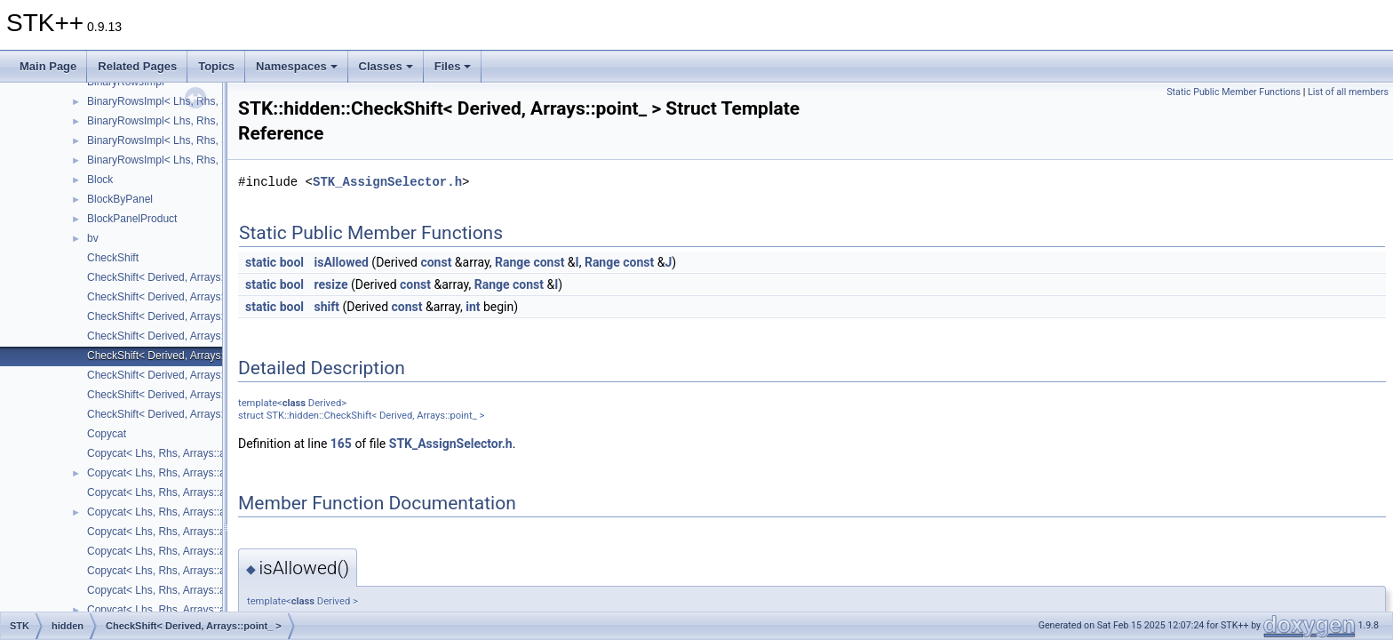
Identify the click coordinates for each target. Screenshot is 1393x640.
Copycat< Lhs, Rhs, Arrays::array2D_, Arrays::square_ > (220, 551)
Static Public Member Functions (1233, 92)
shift (327, 307)
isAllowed (341, 262)
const (435, 262)
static (260, 262)
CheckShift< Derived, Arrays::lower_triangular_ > (202, 316)
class (294, 403)
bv (93, 238)
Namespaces (297, 66)
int (473, 307)
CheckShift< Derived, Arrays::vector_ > (179, 414)
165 (341, 443)
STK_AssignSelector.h (387, 181)
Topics (216, 66)
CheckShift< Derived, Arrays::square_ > (181, 375)
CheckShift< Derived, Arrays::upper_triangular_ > (203, 394)
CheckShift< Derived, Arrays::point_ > (176, 355)
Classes (386, 66)
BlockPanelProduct (132, 218)
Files (453, 66)
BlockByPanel (120, 199)
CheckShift (113, 258)
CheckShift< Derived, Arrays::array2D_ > (183, 277)
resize (331, 284)
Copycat (106, 434)
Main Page (48, 66)
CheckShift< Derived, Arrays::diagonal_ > (184, 297)
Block (100, 179)
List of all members (1348, 92)
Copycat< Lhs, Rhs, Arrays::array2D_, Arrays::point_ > (215, 531)
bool (292, 262)
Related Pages (137, 66)
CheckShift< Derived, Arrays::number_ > (182, 336)
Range (512, 262)
